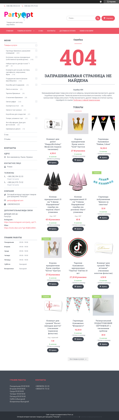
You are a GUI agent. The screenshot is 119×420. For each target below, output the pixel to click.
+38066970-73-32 (42, 389)
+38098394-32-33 (42, 386)
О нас (6, 135)
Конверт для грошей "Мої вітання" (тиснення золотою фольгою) (103, 268)
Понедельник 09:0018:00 (20, 386)
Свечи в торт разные (14, 110)
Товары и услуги (24, 31)
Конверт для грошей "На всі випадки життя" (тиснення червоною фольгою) (52, 327)
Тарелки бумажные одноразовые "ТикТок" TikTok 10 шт (78, 268)
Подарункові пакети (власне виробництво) (16, 80)
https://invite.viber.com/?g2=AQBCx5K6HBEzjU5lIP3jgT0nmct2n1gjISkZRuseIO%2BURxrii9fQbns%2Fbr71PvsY (20, 228)
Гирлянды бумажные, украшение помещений (18, 52)
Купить (54, 163)
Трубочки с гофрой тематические (86, 100)
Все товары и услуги (77, 359)
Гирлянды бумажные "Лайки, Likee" (103, 141)
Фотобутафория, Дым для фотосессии (16, 124)
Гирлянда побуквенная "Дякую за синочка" (103, 200)
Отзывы (7, 139)
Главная (9, 31)
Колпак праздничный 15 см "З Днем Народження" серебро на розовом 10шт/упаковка (78, 204)
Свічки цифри (11, 102)
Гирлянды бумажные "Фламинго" (78, 323)
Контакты (51, 31)
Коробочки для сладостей (16, 114)
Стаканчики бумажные (14, 97)
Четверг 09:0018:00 (17, 394)
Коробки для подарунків (15, 85)
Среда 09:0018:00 (17, 391)
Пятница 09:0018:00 (18, 396)
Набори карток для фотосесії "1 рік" (18, 65)
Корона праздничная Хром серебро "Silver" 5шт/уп (53, 267)
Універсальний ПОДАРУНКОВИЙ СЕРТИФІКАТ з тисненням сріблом (103, 325)
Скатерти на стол (12, 106)
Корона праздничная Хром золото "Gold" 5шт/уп (78, 143)
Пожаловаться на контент (70, 417)
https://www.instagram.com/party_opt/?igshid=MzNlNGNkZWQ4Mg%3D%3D (20, 222)
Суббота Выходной (17, 399)
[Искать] (97, 18)
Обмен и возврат (86, 31)
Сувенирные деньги (13, 129)
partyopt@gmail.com (15, 200)
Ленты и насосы (12, 89)
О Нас (40, 31)
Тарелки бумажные (13, 93)
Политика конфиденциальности (91, 417)
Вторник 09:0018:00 (17, 389)
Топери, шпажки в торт (14, 118)
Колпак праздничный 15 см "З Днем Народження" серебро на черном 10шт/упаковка (52, 204)
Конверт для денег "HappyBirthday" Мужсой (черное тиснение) (52, 144)
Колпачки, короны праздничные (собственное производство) (18, 58)
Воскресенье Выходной (19, 402)
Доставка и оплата (68, 31)
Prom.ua (70, 414)
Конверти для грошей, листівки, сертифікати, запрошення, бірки (18, 72)
